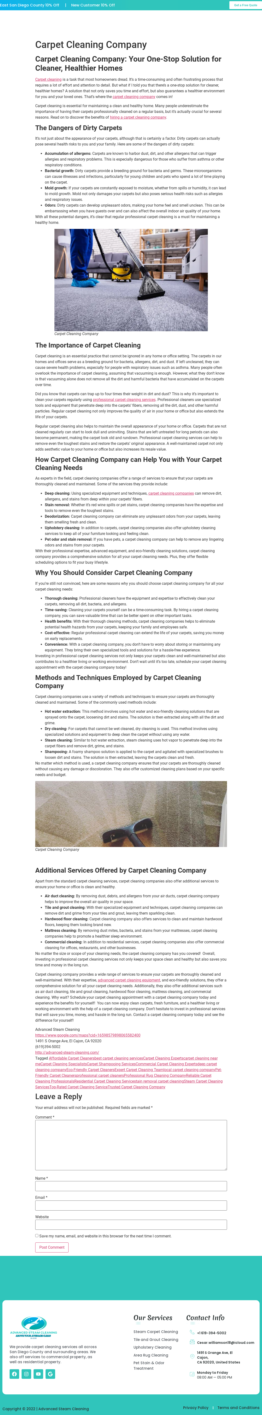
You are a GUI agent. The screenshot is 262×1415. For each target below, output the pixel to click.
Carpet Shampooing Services (111, 1064)
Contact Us (110, 29)
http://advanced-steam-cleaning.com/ (67, 1052)
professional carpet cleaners (100, 1075)
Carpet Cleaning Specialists (64, 1064)
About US (87, 18)
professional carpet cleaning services (124, 399)
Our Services (123, 18)
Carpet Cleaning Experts (163, 1058)
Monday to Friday (212, 1372)
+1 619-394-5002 (211, 1333)
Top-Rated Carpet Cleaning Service (78, 1087)
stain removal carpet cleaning (159, 1081)
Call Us (249, 19)
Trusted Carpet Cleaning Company (136, 1087)
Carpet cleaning (48, 79)
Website (42, 1217)
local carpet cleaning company (189, 1069)
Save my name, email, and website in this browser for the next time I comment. (105, 1236)
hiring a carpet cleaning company (138, 117)
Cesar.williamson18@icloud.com (225, 1342)
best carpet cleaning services (118, 1058)
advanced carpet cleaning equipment (129, 980)
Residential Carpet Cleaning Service (104, 1081)
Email (41, 1198)
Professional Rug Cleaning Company (155, 1075)
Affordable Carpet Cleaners (71, 1058)
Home (58, 18)
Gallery (156, 18)
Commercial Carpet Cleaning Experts (166, 1064)
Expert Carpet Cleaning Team (139, 1069)
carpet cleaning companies (171, 493)
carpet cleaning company (134, 96)
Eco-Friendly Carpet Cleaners (90, 1069)
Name (41, 1178)
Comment (44, 1117)
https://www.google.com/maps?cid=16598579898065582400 (87, 1035)
